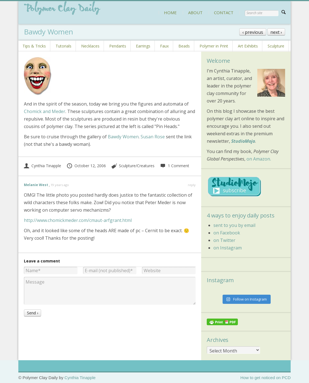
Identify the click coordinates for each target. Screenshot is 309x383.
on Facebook (226, 233)
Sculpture (276, 46)
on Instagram (227, 248)
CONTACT (223, 12)
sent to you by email (234, 225)
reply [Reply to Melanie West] (192, 185)
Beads (184, 46)
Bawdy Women (123, 137)
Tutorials (63, 46)
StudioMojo (243, 141)
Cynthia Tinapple (42, 165)
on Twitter (224, 240)
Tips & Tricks (34, 46)
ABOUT (195, 12)
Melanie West (36, 184)
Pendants (117, 46)
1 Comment (174, 165)
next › (276, 32)
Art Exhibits (248, 46)
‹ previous (252, 32)
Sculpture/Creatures (136, 165)
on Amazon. (258, 159)
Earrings (143, 46)
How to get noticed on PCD (265, 377)
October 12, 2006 (86, 165)
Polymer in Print (214, 46)
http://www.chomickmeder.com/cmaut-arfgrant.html (78, 220)
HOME (170, 12)
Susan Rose (153, 137)
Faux (164, 46)
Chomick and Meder (44, 111)
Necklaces (90, 46)
